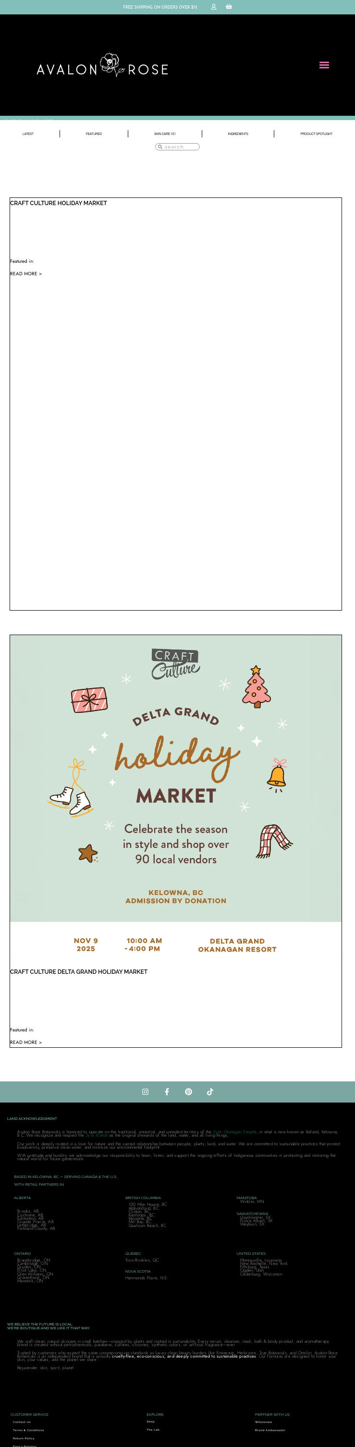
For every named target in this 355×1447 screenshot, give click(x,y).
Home (7, 121)
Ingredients (238, 133)
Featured (94, 133)
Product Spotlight (316, 133)
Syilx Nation (97, 1135)
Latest (28, 133)
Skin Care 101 (165, 133)
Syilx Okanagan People (234, 1131)
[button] (324, 65)
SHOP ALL (20, 121)
